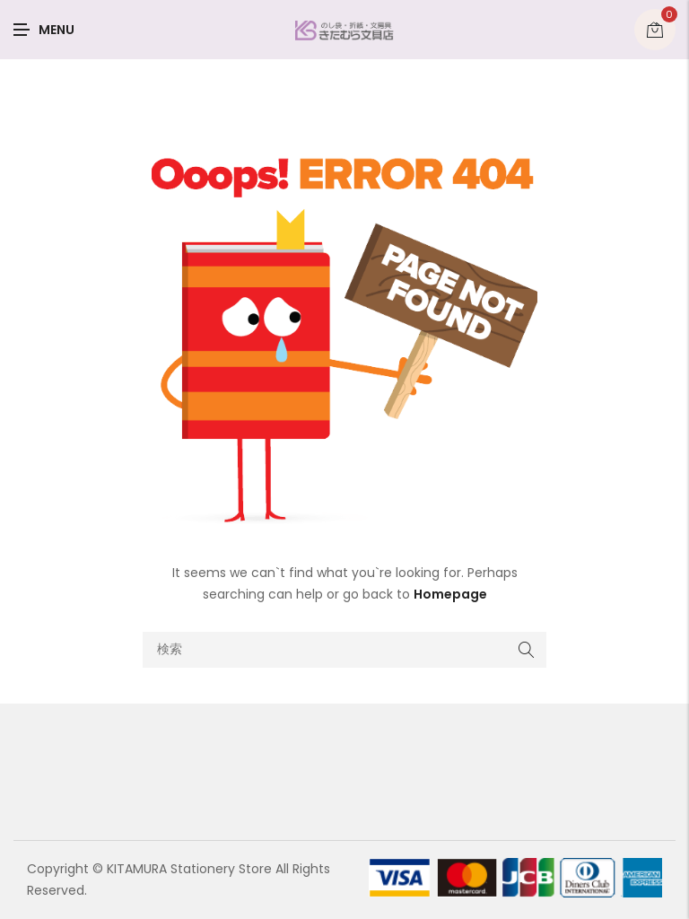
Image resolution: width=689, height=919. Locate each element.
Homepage (450, 594)
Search (526, 650)
